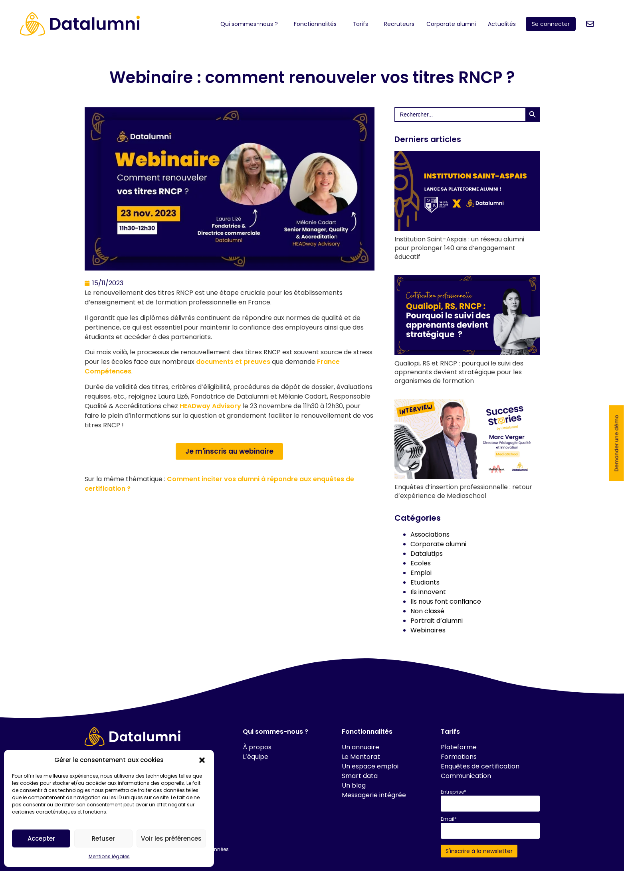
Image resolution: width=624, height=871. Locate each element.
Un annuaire (360, 747)
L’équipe (255, 756)
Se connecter (551, 24)
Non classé (427, 611)
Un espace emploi (370, 766)
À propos (257, 747)
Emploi (421, 572)
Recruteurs (399, 24)
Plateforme (459, 747)
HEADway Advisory (210, 406)
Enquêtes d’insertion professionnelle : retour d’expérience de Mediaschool (463, 491)
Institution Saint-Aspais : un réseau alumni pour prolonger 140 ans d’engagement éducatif (459, 248)
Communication (466, 775)
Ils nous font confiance (445, 601)
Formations (459, 756)
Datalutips (426, 553)
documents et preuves (233, 361)
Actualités (504, 24)
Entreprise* (453, 792)
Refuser (103, 838)
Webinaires (428, 630)
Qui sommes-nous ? (251, 24)
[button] (202, 760)
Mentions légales (109, 856)
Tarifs (362, 24)
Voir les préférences (171, 838)
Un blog (354, 785)
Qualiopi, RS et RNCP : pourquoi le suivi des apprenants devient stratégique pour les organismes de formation (458, 372)
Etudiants (425, 582)
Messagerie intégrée (374, 795)
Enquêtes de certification (480, 766)
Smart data (360, 775)
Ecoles (420, 563)
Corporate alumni (451, 24)
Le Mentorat (361, 756)
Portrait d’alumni (436, 620)
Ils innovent (428, 591)
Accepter (41, 838)
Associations (430, 534)
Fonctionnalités (317, 24)
